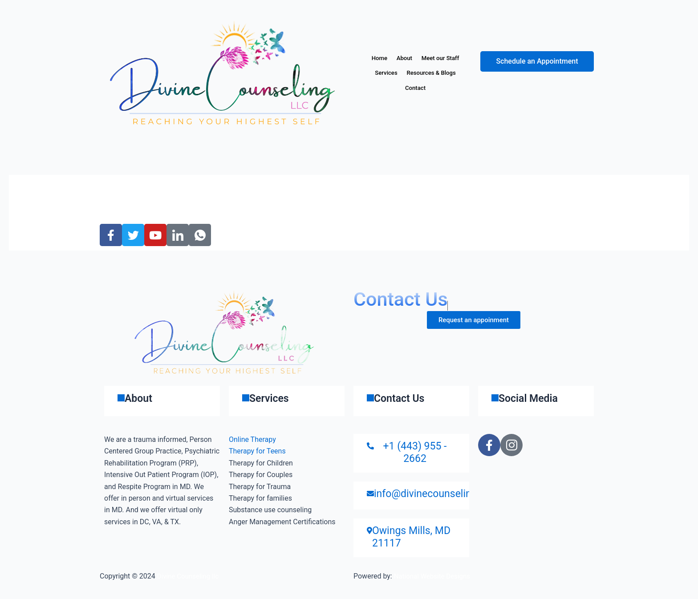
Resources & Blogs (396, 88)
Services (442, 73)
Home (399, 58)
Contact (449, 88)
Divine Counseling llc (190, 576)
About (430, 58)
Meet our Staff (395, 73)
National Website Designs (434, 576)
